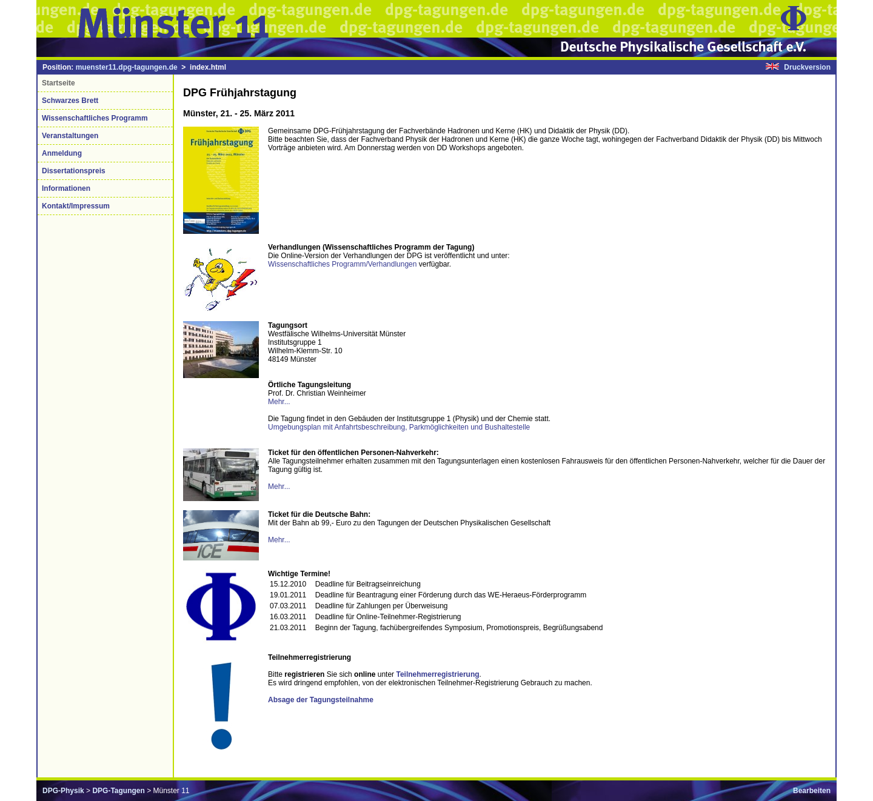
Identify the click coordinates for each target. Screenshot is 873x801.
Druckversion (807, 67)
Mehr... (279, 401)
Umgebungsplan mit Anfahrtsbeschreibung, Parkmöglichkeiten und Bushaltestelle (399, 427)
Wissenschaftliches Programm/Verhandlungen (342, 264)
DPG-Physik (63, 790)
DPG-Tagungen (118, 790)
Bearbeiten (812, 790)
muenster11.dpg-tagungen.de (127, 67)
